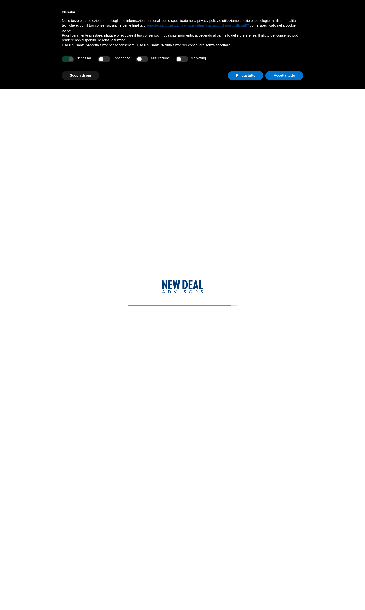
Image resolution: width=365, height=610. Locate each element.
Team (17, 165)
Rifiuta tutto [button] (246, 75)
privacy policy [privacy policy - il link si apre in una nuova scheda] (207, 21)
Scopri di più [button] (80, 75)
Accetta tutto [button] (284, 75)
